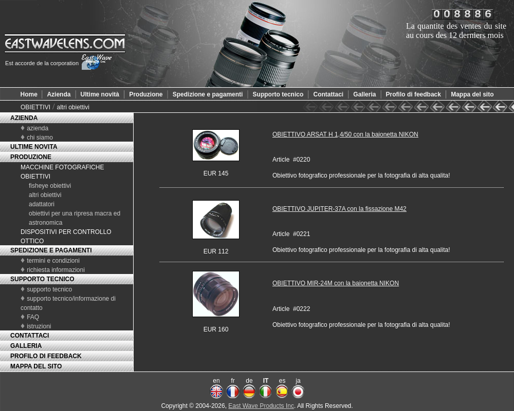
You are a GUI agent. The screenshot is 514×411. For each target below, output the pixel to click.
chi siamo (40, 137)
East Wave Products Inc (261, 405)
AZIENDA (24, 118)
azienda (37, 128)
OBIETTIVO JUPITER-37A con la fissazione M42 (339, 208)
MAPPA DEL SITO (36, 366)
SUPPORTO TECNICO (42, 279)
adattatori (41, 204)
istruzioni (39, 326)
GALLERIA (26, 345)
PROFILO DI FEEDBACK (46, 356)
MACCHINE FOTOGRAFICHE (62, 167)
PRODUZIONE (30, 157)
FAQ (33, 317)
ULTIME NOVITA (34, 146)
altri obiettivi (73, 107)
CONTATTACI (29, 335)
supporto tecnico (49, 289)
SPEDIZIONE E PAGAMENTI (50, 250)
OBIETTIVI (35, 107)
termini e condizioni (53, 260)
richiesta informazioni (56, 269)
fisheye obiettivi (50, 185)
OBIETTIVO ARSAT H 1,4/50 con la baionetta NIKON (345, 134)
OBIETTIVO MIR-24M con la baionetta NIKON (335, 283)
